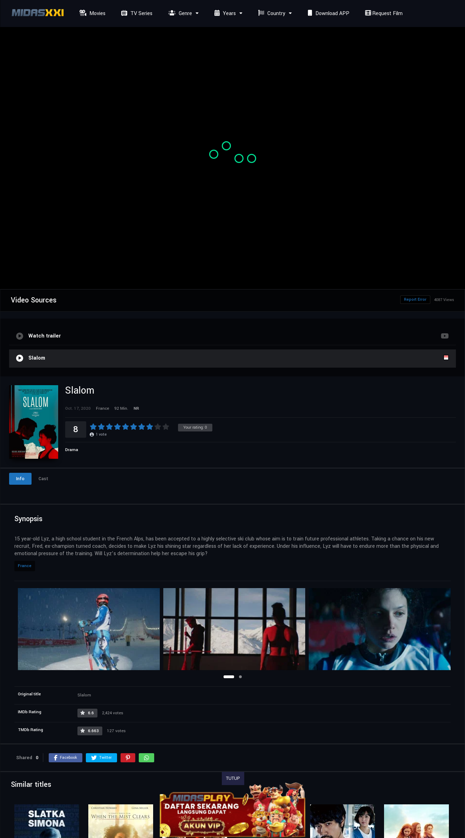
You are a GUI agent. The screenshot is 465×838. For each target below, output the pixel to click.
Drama (71, 450)
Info (20, 479)
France (25, 566)
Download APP (327, 13)
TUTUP (233, 778)
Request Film (383, 13)
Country (271, 13)
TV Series (135, 13)
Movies (91, 13)
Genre (179, 13)
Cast (43, 479)
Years (224, 13)
